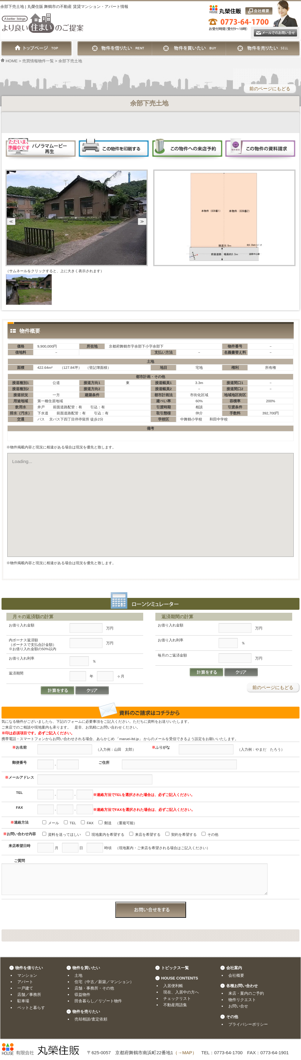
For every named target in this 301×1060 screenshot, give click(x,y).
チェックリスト (177, 998)
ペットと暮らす (31, 1007)
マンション (27, 975)
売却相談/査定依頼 (90, 1019)
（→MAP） (185, 1052)
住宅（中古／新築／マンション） (104, 981)
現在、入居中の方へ (181, 992)
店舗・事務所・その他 (94, 988)
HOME (9, 61)
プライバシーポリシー (248, 1024)
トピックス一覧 (175, 968)
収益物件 (82, 994)
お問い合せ (238, 1006)
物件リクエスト (242, 999)
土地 (78, 975)
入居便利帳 (173, 985)
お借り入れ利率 (21, 658)
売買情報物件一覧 (38, 61)
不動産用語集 (175, 1005)
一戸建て (25, 988)
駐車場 (23, 1001)
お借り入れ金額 (21, 625)
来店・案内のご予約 (246, 993)
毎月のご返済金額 (172, 655)
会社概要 (236, 975)
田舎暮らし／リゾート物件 (98, 1001)
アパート (25, 981)
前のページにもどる (269, 88)
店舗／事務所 (29, 994)
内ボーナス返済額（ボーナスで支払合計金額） (32, 644)
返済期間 (16, 673)
